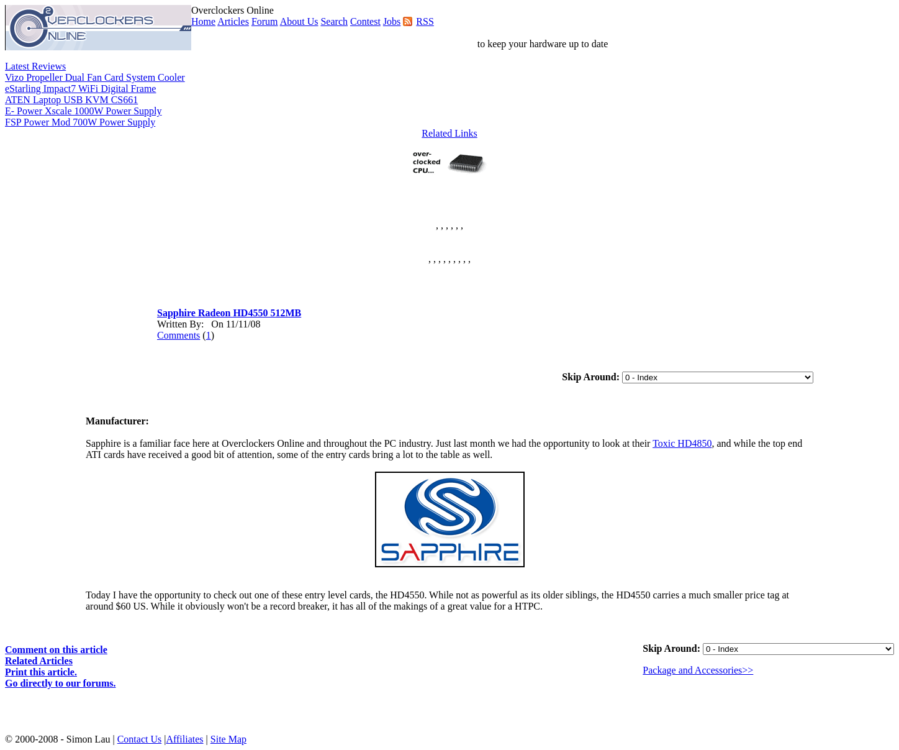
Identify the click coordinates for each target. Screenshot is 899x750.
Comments (178, 335)
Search (334, 21)
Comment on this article (56, 649)
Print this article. (41, 672)
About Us (299, 21)
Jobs (391, 21)
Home (203, 21)
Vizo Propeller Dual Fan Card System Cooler (95, 77)
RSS (424, 21)
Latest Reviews (35, 66)
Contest (365, 21)
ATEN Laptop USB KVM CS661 (71, 99)
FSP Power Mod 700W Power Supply (80, 122)
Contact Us (139, 739)
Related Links (449, 133)
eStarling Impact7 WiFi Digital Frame (80, 88)
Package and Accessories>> (698, 670)
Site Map (228, 739)
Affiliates (184, 739)
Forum (264, 21)
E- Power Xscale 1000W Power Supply (83, 111)
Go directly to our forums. (60, 683)
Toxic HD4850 (682, 443)
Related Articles (39, 661)
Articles (233, 21)
